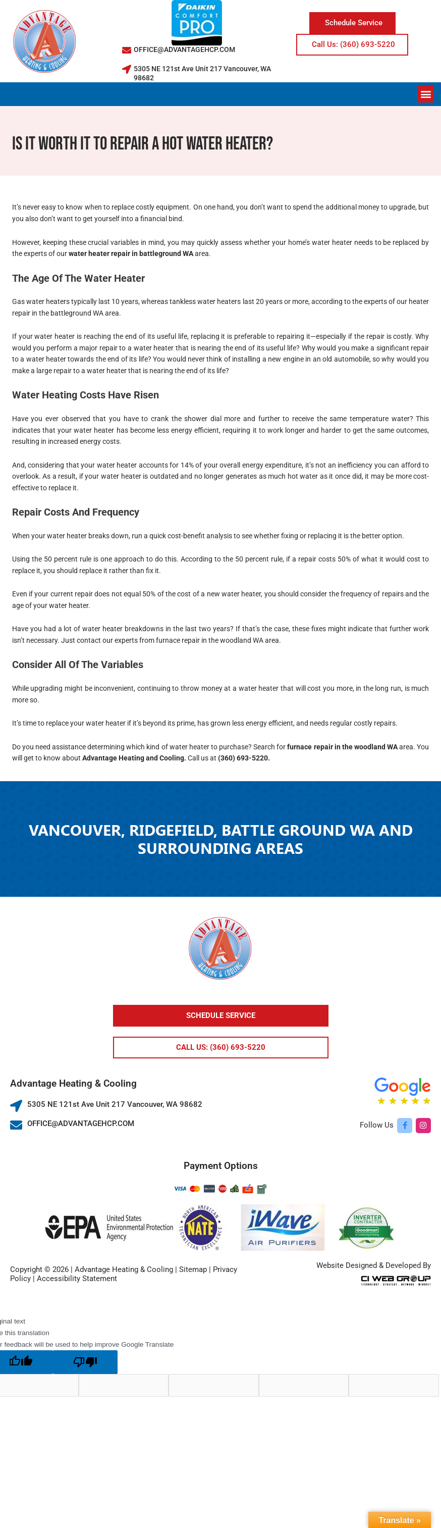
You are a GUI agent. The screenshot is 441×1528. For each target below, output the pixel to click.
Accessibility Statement (77, 1278)
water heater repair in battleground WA (131, 253)
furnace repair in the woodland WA (342, 747)
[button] (425, 94)
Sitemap (193, 1269)
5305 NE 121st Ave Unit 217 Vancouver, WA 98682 (114, 1104)
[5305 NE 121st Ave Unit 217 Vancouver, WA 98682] (126, 69)
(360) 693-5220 (242, 758)
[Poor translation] (85, 1362)
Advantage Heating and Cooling (132, 758)
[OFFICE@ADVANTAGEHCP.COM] (126, 50)
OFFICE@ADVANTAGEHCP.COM (184, 49)
